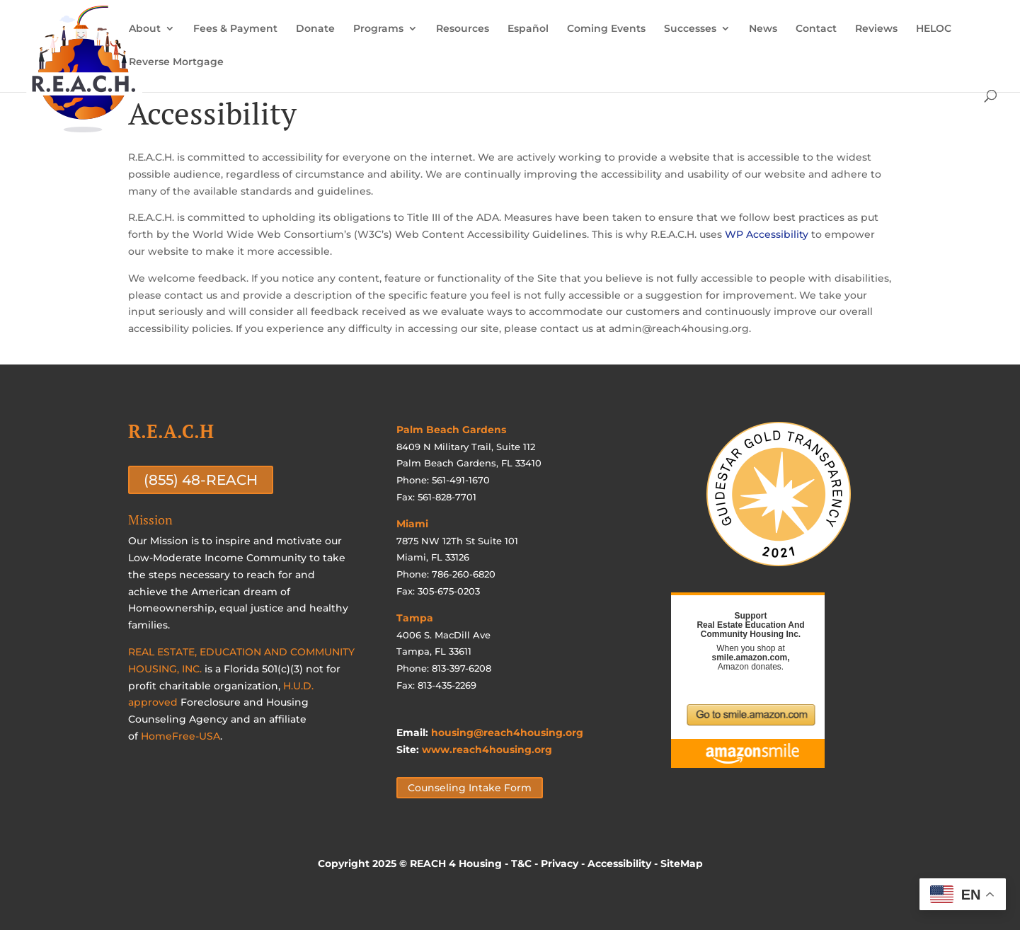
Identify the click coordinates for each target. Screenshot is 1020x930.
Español (528, 29)
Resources (462, 29)
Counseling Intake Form (470, 787)
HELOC (933, 29)
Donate (315, 29)
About (145, 29)
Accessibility (619, 863)
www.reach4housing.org (487, 749)
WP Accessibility (766, 234)
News (763, 29)
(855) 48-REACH (201, 479)
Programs (378, 29)
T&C (521, 863)
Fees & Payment (235, 29)
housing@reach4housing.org (507, 732)
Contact (816, 29)
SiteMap (681, 863)
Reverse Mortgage (176, 62)
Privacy (559, 863)
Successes (690, 29)
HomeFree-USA (180, 736)
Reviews (876, 29)
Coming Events (606, 29)
